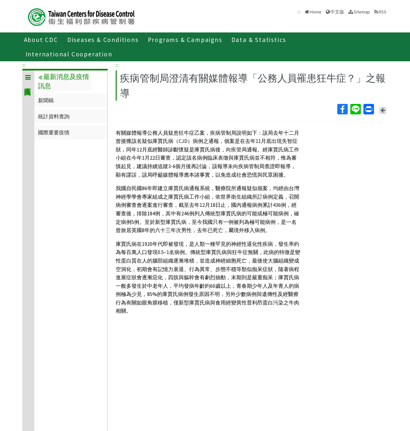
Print (368, 109)
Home (316, 12)
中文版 (337, 11)
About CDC (41, 40)
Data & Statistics (258, 40)
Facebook (342, 109)
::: (23, 65)
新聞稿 (46, 100)
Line (355, 109)
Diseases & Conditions (103, 40)
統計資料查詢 (53, 116)
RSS (382, 12)
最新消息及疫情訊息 (63, 81)
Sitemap (362, 12)
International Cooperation (69, 54)
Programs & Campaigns (185, 40)
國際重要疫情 (53, 132)
